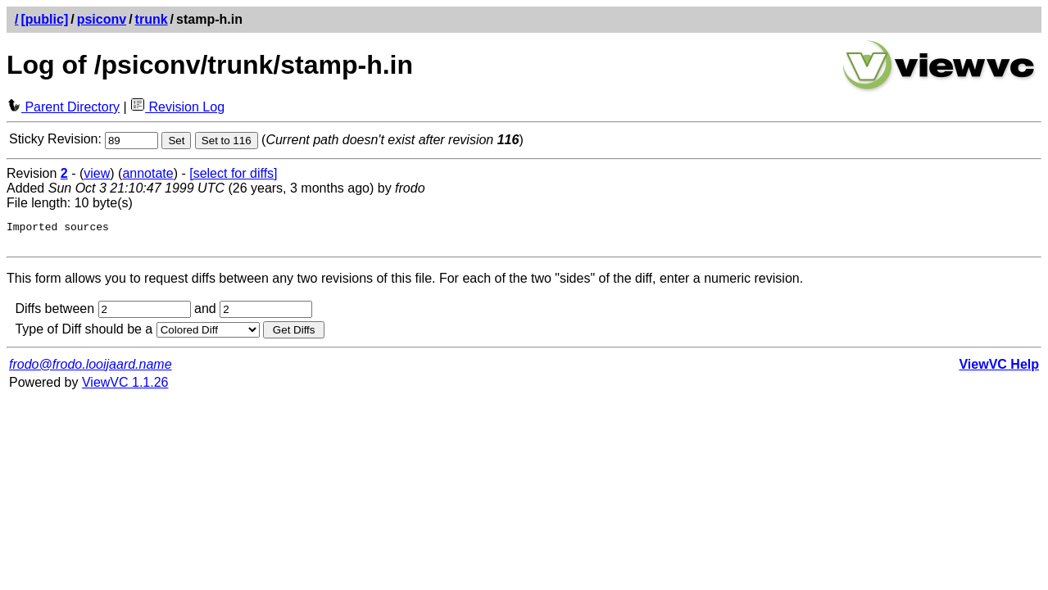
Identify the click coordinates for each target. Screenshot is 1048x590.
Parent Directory (63, 107)
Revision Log (177, 107)
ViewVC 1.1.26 (125, 387)
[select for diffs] (233, 173)
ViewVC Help (999, 369)
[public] (44, 19)
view (97, 173)
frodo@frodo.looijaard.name (90, 369)
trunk (151, 19)
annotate (147, 173)
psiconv (101, 19)
